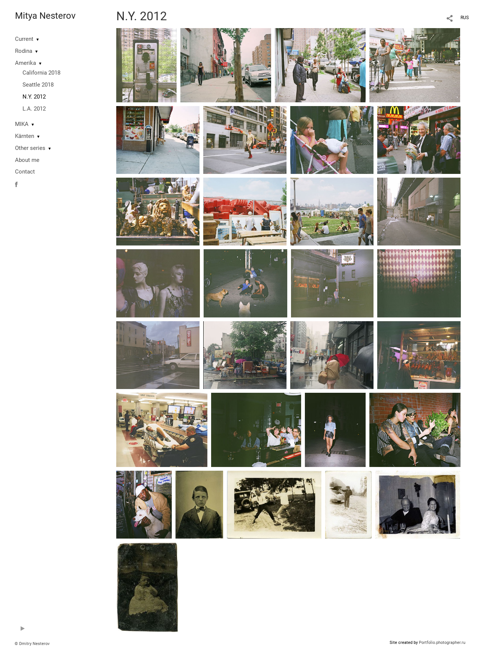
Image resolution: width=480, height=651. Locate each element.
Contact (25, 171)
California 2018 (41, 72)
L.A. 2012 (34, 108)
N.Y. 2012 (34, 96)
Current (24, 39)
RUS (464, 17)
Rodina (23, 51)
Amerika (25, 63)
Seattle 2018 (38, 84)
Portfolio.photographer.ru (442, 642)
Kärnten (24, 136)
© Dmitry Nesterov (32, 643)
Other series (30, 148)
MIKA (21, 124)
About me (27, 160)
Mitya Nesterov (45, 15)
